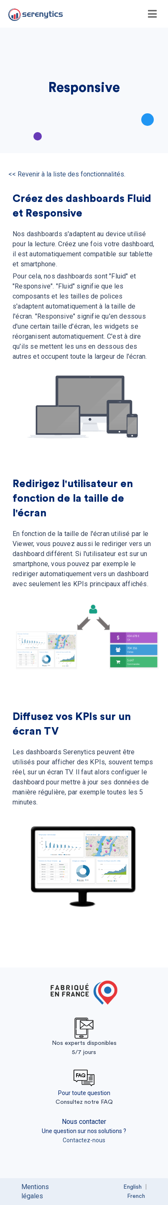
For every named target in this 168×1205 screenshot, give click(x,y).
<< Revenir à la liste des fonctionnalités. (66, 174)
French (136, 1196)
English (132, 1187)
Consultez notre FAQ (84, 1102)
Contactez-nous (84, 1140)
